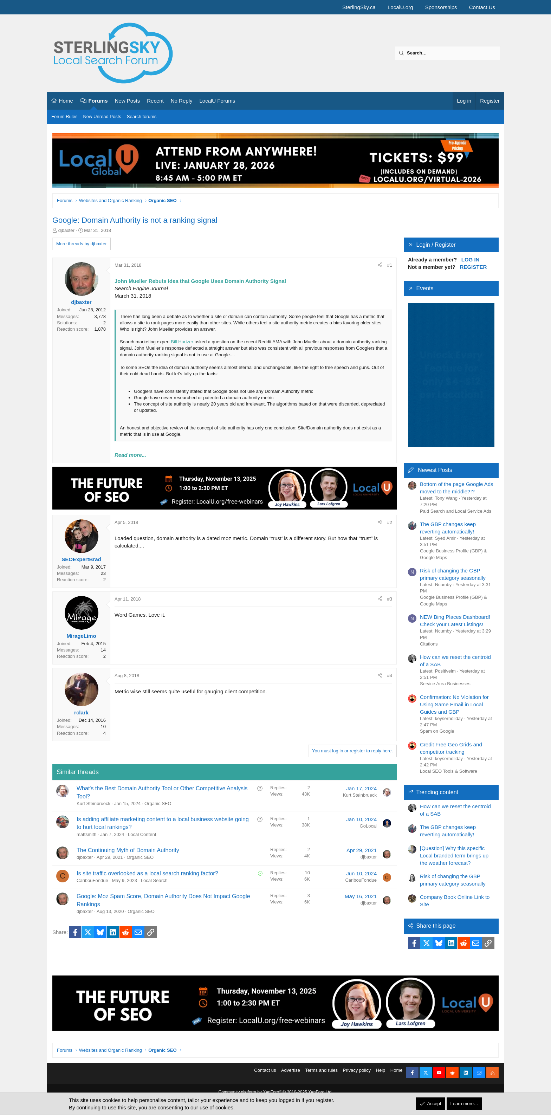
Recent (155, 101)
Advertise (290, 1074)
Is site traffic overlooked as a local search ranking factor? (147, 873)
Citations (429, 644)
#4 (389, 675)
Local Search (154, 880)
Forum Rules (64, 116)
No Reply (182, 101)
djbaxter (66, 230)
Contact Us (482, 7)
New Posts (127, 101)
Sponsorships (441, 7)
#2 (389, 522)
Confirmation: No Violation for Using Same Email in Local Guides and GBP (454, 704)
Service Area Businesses (445, 683)
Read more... (130, 455)
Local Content (142, 834)
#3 (389, 599)
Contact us (265, 1074)
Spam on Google (437, 731)
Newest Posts (435, 470)
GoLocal (368, 826)
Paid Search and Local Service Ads (455, 511)
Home (66, 101)
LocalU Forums (217, 101)
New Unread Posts (102, 116)
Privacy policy (357, 1074)
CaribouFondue (92, 880)
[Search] (447, 53)
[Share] (380, 265)
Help (380, 1074)
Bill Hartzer (182, 341)
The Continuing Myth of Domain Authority (128, 850)
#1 (389, 265)
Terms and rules (321, 1074)
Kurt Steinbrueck (93, 803)
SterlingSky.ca (359, 7)
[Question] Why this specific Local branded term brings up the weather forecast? (454, 855)
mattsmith (86, 834)
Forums (98, 101)
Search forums (142, 116)
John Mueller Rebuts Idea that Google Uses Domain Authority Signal (200, 281)
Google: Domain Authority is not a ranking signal (135, 220)
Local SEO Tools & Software (448, 771)
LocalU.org (400, 7)
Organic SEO (157, 803)
